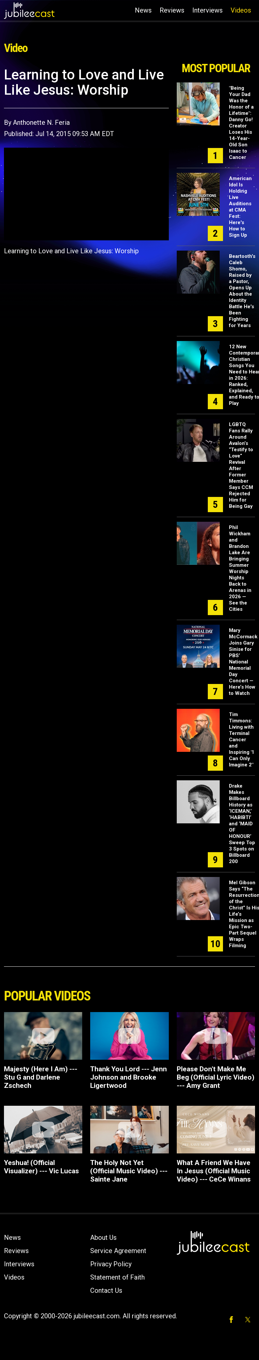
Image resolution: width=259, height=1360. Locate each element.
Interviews (207, 10)
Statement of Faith (117, 1277)
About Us (103, 1237)
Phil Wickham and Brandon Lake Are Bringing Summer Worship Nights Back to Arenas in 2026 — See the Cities (240, 568)
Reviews (172, 10)
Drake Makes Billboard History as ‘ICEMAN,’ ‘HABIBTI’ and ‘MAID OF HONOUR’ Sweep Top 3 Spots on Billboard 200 (242, 823)
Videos (241, 10)
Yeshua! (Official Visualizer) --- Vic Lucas (41, 1167)
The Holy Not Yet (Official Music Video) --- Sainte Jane (128, 1171)
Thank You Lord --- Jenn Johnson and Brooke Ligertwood (128, 1077)
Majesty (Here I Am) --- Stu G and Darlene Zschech (40, 1077)
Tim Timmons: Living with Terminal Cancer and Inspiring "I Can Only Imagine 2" (241, 739)
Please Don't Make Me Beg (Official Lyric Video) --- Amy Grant (215, 1077)
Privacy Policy (110, 1264)
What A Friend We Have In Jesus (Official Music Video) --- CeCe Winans (214, 1171)
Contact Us (106, 1290)
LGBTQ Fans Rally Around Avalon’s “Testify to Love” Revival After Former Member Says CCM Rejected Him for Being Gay (241, 465)
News (143, 10)
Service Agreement (118, 1251)
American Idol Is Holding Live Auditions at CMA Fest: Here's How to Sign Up (240, 206)
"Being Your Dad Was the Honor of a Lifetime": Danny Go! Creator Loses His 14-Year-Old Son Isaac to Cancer (241, 122)
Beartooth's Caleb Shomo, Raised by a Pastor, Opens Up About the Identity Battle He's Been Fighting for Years (242, 290)
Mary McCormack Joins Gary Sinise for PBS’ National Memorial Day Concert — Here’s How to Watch (243, 661)
